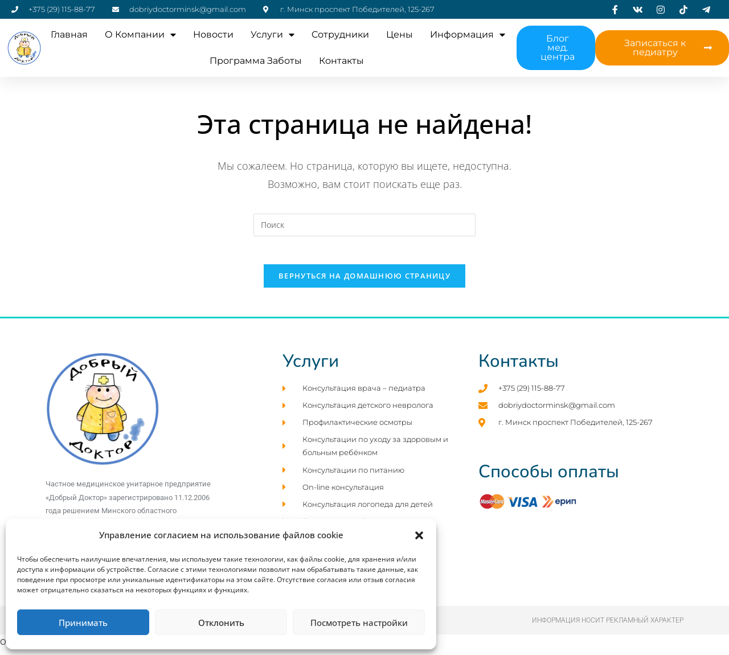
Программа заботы (256, 60)
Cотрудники (340, 34)
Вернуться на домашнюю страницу (364, 282)
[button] (419, 535)
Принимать (83, 622)
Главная (69, 34)
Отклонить (221, 622)
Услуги (272, 34)
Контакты (341, 60)
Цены (399, 34)
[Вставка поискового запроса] (364, 225)
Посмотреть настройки (359, 622)
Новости (213, 34)
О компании (140, 34)
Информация (467, 34)
